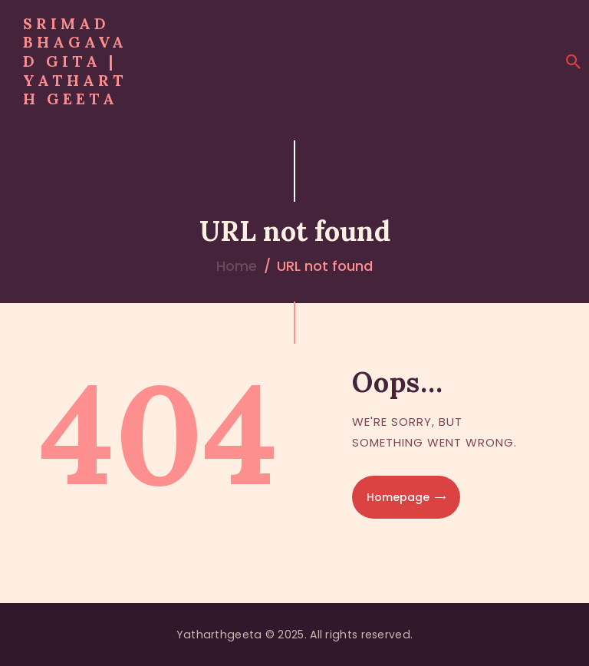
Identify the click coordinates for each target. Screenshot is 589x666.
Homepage (398, 497)
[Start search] (573, 62)
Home (236, 266)
